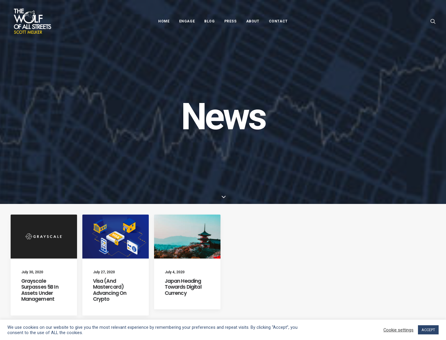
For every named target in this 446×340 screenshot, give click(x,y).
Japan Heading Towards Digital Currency (183, 267)
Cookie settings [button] (398, 330)
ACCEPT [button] (428, 330)
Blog (209, 21)
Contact (278, 21)
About (252, 21)
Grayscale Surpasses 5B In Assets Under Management (39, 270)
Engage (187, 21)
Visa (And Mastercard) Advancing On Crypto (110, 270)
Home (163, 21)
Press (230, 21)
